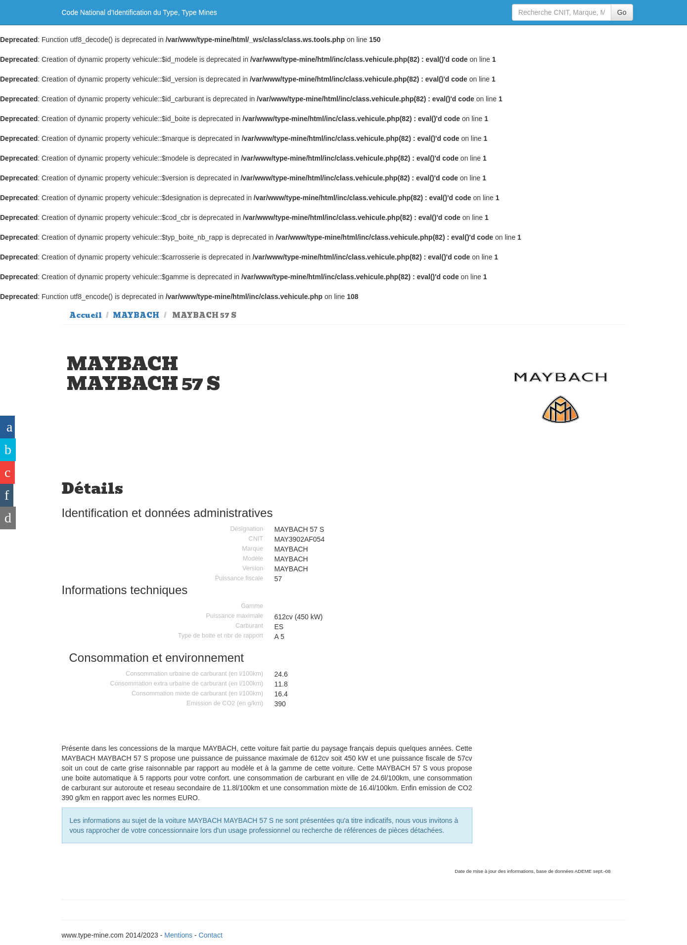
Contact (211, 935)
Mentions (178, 935)
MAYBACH (136, 315)
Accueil (85, 315)
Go (622, 12)
